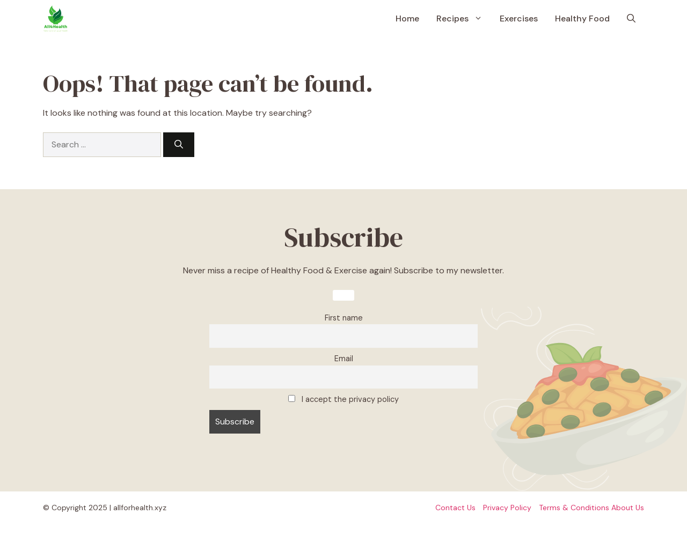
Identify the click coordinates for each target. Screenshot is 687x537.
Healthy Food (582, 18)
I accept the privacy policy (343, 399)
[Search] (178, 144)
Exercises (519, 18)
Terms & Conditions (574, 507)
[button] (631, 19)
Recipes (463, 19)
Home (407, 18)
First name (344, 318)
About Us (627, 507)
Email (343, 358)
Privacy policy (507, 507)
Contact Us (455, 507)
